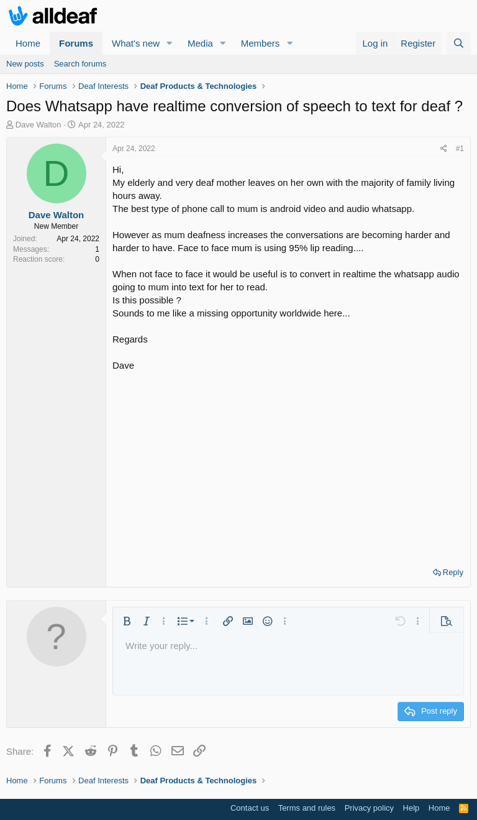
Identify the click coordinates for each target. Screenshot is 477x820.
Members (260, 43)
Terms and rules (306, 808)
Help (411, 808)
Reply (453, 572)
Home (28, 43)
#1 (460, 148)
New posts (25, 63)
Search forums (80, 63)
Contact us (249, 808)
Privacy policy (369, 808)
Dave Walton (38, 124)
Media (200, 43)
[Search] (459, 43)
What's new (136, 43)
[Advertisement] (288, 465)
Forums (76, 43)
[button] (169, 43)
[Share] (444, 149)
